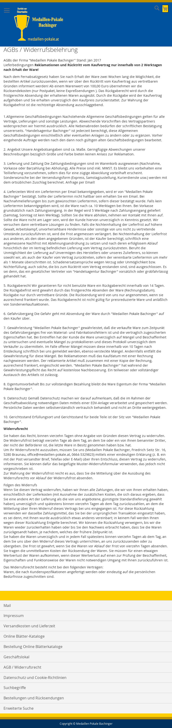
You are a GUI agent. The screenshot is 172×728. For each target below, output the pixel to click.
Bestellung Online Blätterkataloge (33, 646)
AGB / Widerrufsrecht (22, 667)
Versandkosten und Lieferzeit (29, 625)
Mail (7, 605)
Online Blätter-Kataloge (24, 636)
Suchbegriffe (15, 687)
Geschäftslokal (16, 656)
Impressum (14, 615)
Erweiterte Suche (19, 708)
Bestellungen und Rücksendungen (34, 698)
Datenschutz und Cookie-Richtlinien (35, 677)
